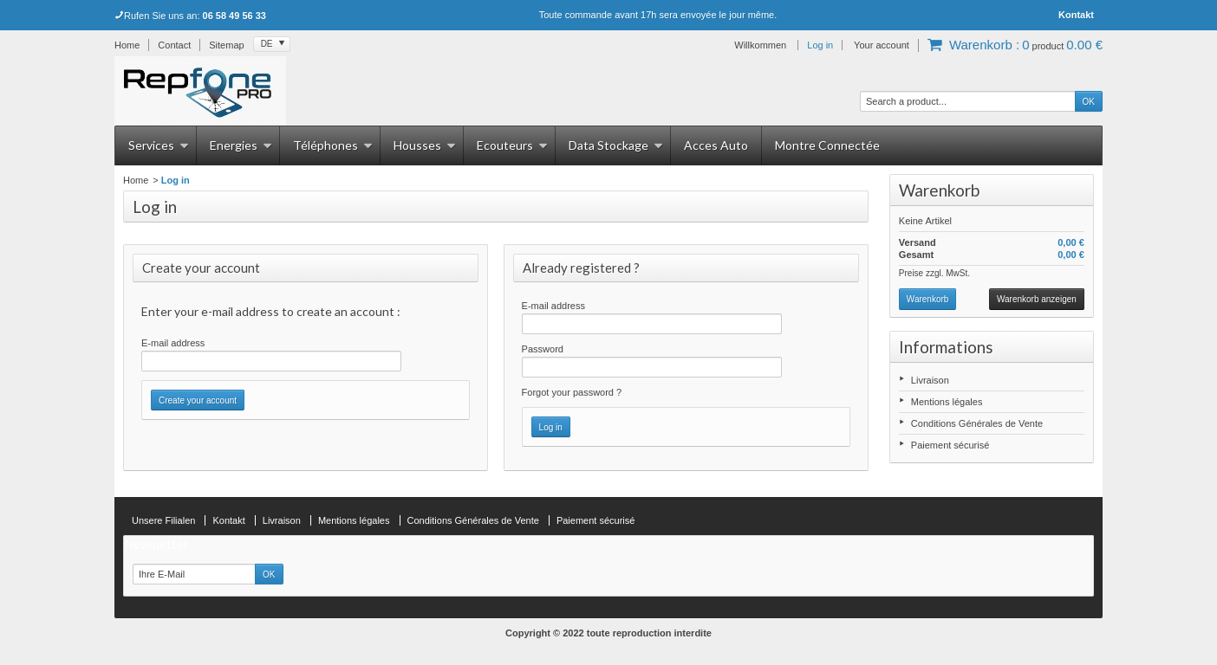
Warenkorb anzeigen (1037, 299)
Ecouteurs (512, 145)
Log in (820, 45)
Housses (425, 145)
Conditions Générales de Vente (977, 423)
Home (135, 180)
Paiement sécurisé (950, 445)
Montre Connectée (827, 145)
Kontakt (1076, 15)
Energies (241, 145)
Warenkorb (939, 190)
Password (542, 349)
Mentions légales (947, 402)
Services (158, 145)
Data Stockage (616, 145)
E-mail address (173, 343)
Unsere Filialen (163, 520)
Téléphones (333, 145)
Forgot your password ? (572, 392)
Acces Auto (716, 145)
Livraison (930, 380)
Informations (946, 347)
